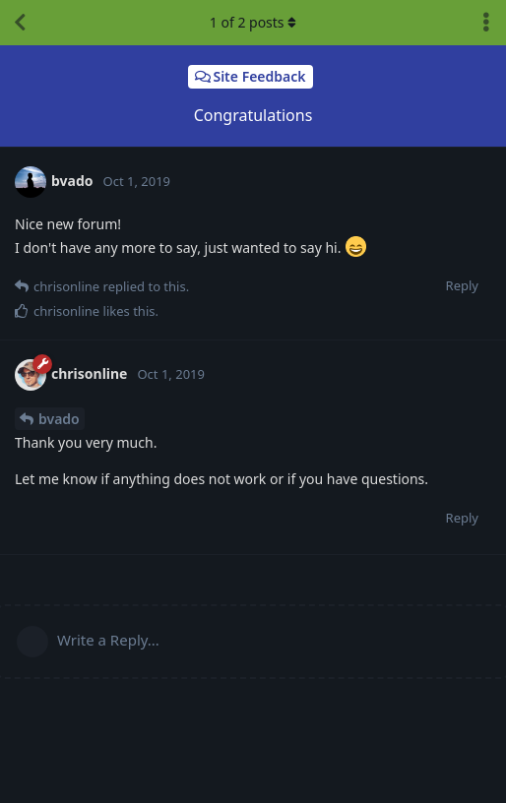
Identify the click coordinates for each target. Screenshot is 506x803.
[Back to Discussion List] (19, 22)
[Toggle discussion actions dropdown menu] (486, 22)
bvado (59, 418)
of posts (253, 22)
